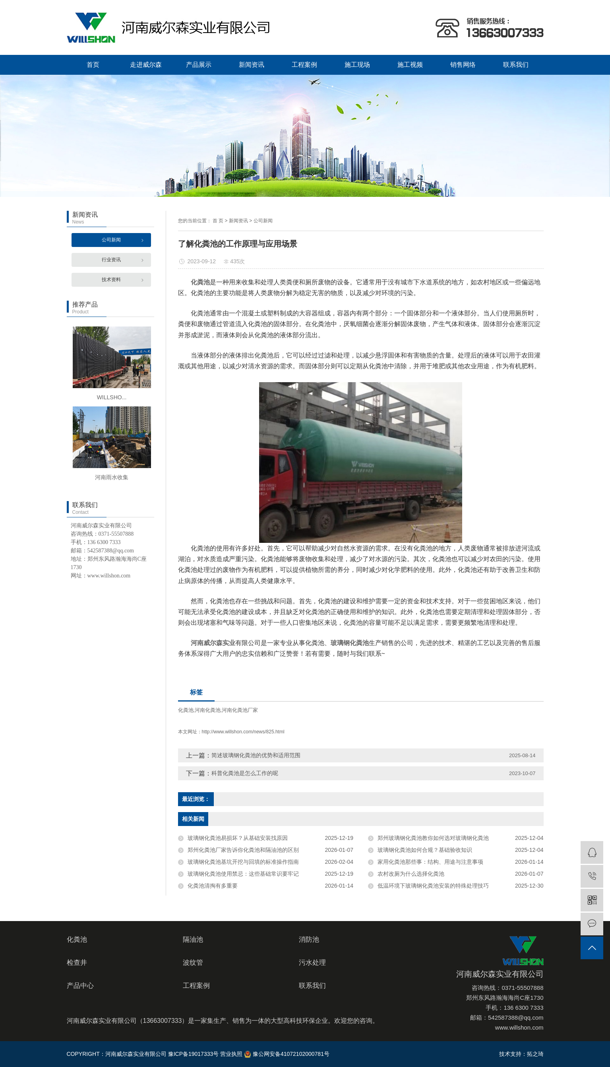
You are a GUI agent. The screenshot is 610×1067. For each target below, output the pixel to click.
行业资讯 (111, 259)
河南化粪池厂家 (240, 710)
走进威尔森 (146, 64)
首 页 (218, 221)
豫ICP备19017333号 (193, 1054)
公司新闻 (111, 240)
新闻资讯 (251, 64)
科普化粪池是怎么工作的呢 (244, 773)
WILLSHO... (112, 397)
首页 (93, 64)
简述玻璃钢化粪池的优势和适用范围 (255, 755)
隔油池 (193, 939)
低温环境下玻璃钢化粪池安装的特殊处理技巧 (433, 885)
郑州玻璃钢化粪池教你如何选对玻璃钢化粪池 (433, 838)
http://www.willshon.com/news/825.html (243, 732)
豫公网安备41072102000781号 (286, 1054)
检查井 (77, 962)
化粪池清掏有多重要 (213, 885)
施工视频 (410, 64)
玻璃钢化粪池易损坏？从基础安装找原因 (238, 838)
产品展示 (198, 64)
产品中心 (80, 985)
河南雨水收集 (111, 477)
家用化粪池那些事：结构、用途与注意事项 (430, 862)
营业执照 (231, 1054)
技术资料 (111, 279)
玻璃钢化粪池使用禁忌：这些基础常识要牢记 (243, 874)
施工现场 (357, 64)
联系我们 (516, 64)
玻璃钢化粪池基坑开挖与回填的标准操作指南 (243, 862)
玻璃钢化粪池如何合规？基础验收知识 (425, 850)
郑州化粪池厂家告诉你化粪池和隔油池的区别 (243, 850)
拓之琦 (535, 1054)
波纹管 (193, 962)
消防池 (309, 939)
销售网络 (463, 64)
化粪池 (186, 710)
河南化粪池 (208, 710)
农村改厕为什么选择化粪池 (411, 874)
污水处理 (312, 962)
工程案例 (304, 64)
